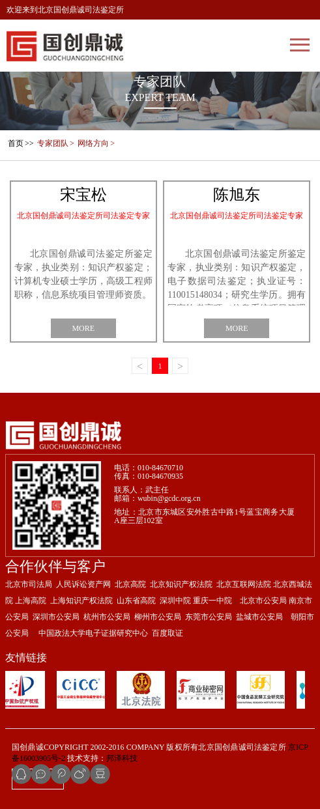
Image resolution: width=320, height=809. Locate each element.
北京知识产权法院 (181, 584)
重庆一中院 (212, 600)
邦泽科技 (122, 758)
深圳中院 (175, 600)
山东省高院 (136, 600)
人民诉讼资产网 (83, 584)
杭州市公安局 (106, 616)
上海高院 (30, 600)
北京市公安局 (263, 600)
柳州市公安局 (157, 616)
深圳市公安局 (56, 616)
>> (20, 143)
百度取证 (167, 633)
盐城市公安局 (259, 616)
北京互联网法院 (243, 584)
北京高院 (130, 584)
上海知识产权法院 (81, 600)
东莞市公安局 (207, 616)
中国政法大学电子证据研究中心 (93, 633)
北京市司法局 (28, 584)
